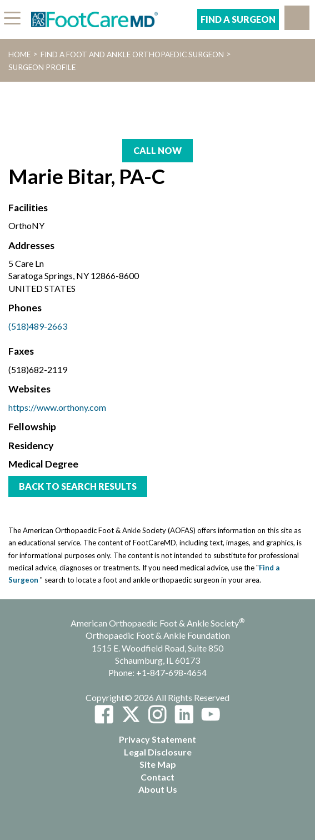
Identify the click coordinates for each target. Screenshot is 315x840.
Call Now (157, 150)
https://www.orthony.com (57, 407)
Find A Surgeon (238, 19)
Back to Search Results (78, 486)
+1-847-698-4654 (171, 672)
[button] (296, 18)
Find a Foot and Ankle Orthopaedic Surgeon (132, 54)
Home (19, 54)
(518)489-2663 (37, 326)
